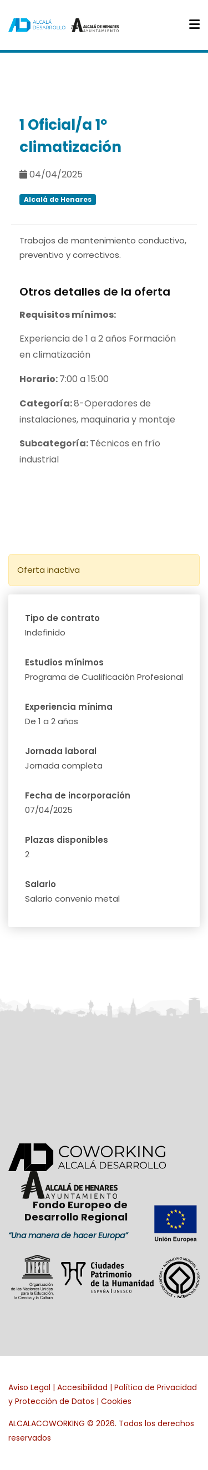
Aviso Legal (29, 1387)
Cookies (116, 1401)
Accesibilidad (82, 1387)
